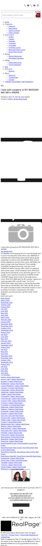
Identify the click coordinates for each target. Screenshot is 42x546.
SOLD (37, 16)
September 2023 (7, 345)
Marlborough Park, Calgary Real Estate (15, 424)
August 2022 (5, 364)
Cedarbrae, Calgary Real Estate (12, 392)
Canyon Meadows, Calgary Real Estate (15, 386)
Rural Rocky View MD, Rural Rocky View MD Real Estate (21, 456)
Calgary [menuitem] (11, 39)
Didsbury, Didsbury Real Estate (12, 409)
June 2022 (4, 369)
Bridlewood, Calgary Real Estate (12, 384)
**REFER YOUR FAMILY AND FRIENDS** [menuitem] (19, 82)
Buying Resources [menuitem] (15, 56)
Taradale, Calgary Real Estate (11, 463)
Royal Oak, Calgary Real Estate (12, 441)
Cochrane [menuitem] (12, 43)
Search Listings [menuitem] (14, 30)
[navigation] (21, 52)
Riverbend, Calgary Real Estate (12, 439)
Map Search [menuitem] (13, 28)
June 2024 (4, 337)
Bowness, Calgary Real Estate (11, 381)
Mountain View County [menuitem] (17, 50)
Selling (7, 60)
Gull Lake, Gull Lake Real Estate (12, 416)
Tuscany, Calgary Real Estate (11, 465)
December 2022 (6, 356)
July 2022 (4, 367)
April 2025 (4, 315)
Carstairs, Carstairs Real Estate (12, 388)
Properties (9, 24)
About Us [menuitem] (12, 75)
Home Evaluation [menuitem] (15, 65)
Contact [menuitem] (11, 80)
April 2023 (4, 354)
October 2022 (6, 360)
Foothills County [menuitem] (15, 48)
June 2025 (4, 311)
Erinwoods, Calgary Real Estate (12, 411)
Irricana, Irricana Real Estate (11, 422)
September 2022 (7, 362)
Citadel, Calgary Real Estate (11, 394)
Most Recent (5, 298)
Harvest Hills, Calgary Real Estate (13, 418)
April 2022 (4, 373)
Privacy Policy (14, 535)
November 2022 (7, 358)
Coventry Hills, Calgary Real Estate (13, 401)
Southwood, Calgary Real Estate (12, 458)
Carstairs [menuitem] (12, 41)
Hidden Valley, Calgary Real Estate (13, 420)
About (7, 73)
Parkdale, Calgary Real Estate (11, 433)
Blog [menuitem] (6, 67)
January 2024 (5, 343)
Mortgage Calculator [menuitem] (16, 58)
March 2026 (5, 300)
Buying (7, 54)
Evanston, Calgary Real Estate (11, 413)
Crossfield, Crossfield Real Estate (13, 405)
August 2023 (5, 347)
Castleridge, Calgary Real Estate (12, 390)
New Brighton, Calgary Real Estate (13, 428)
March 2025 (5, 317)
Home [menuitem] (7, 22)
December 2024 (6, 324)
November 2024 (7, 326)
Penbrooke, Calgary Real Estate (12, 435)
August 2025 (5, 307)
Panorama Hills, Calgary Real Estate (14, 431)
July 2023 (4, 349)
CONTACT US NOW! (21, 505)
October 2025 (6, 305)
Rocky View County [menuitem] (15, 52)
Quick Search (9, 35)
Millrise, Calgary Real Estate (11, 426)
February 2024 (6, 341)
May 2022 (4, 371)
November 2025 (7, 303)
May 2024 (4, 339)
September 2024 (7, 330)
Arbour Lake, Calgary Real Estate (13, 379)
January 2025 (5, 322)
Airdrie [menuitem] (11, 37)
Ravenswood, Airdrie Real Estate (12, 437)
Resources (8, 69)
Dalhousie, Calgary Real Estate (12, 407)
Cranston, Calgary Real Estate (11, 403)
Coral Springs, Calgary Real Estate (13, 399)
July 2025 (4, 309)
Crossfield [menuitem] (12, 45)
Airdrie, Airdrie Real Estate (17, 99)
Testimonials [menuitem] (13, 77)
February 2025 (6, 320)
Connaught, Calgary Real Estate (12, 396)
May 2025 (4, 313)
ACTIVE (37, 12)
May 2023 (4, 352)
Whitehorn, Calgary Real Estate (12, 469)
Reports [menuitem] (11, 71)
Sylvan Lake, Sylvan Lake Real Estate (14, 460)
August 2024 (5, 332)
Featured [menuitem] (12, 26)
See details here (6, 251)
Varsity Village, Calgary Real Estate (13, 467)
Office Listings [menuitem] (14, 33)
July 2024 (4, 335)
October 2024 (6, 328)
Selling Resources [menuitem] (15, 62)
